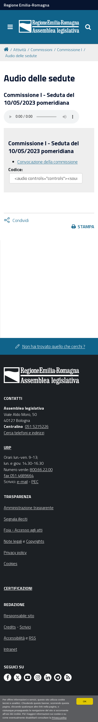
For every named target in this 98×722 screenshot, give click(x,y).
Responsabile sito (19, 616)
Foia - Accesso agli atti (23, 530)
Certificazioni (18, 588)
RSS (32, 638)
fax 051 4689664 (19, 475)
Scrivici (25, 627)
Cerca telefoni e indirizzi (24, 433)
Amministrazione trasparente (29, 508)
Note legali (13, 541)
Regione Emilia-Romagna (26, 5)
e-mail (22, 481)
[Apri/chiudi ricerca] (88, 27)
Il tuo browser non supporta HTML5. (41, 117)
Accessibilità (14, 638)
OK (84, 701)
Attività (19, 50)
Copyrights (35, 541)
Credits (10, 627)
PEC (34, 481)
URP (7, 447)
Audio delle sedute (21, 56)
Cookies (10, 563)
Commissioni (41, 50)
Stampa (86, 226)
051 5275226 (36, 426)
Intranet (10, 649)
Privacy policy (59, 717)
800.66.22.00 (41, 469)
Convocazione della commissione (47, 161)
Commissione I (69, 50)
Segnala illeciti (15, 519)
